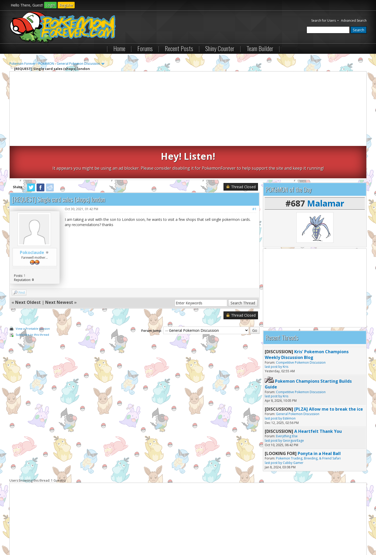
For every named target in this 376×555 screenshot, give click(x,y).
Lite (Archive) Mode (99, 536)
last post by (273, 334)
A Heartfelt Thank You (318, 399)
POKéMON (46, 63)
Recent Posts (179, 48)
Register (66, 5)
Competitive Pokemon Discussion (301, 330)
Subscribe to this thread (32, 302)
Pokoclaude (32, 220)
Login (50, 5)
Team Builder (259, 48)
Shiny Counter (219, 48)
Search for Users (323, 20)
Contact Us (20, 536)
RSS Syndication (128, 536)
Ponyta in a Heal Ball (319, 421)
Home (119, 48)
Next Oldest (28, 270)
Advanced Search (354, 20)
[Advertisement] (188, 109)
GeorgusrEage (293, 408)
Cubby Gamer (293, 430)
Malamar (325, 170)
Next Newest (59, 270)
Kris (285, 334)
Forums (145, 48)
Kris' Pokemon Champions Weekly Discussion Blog (307, 322)
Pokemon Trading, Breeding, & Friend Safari (308, 426)
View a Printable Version (33, 296)
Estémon (289, 386)
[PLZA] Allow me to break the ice (328, 377)
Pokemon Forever (22, 63)
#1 (254, 176)
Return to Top (72, 536)
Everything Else (287, 404)
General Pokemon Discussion (78, 63)
